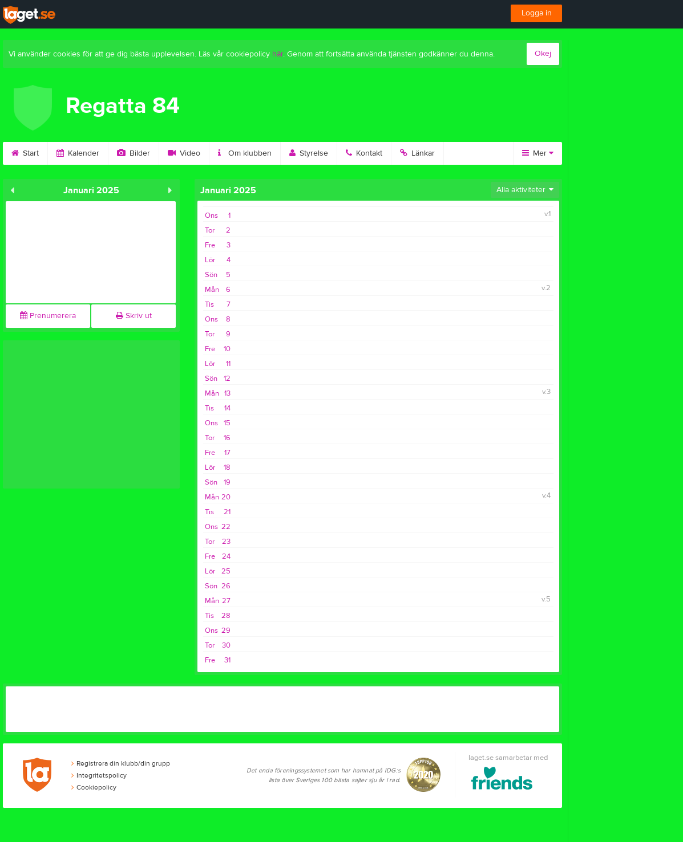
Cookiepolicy (93, 787)
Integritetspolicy (99, 775)
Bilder (133, 153)
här (277, 54)
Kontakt (364, 153)
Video (184, 153)
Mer (537, 153)
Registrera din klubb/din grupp (120, 763)
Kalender (77, 153)
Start (25, 153)
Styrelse (308, 153)
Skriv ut (134, 316)
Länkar (417, 153)
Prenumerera (48, 316)
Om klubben (245, 153)
